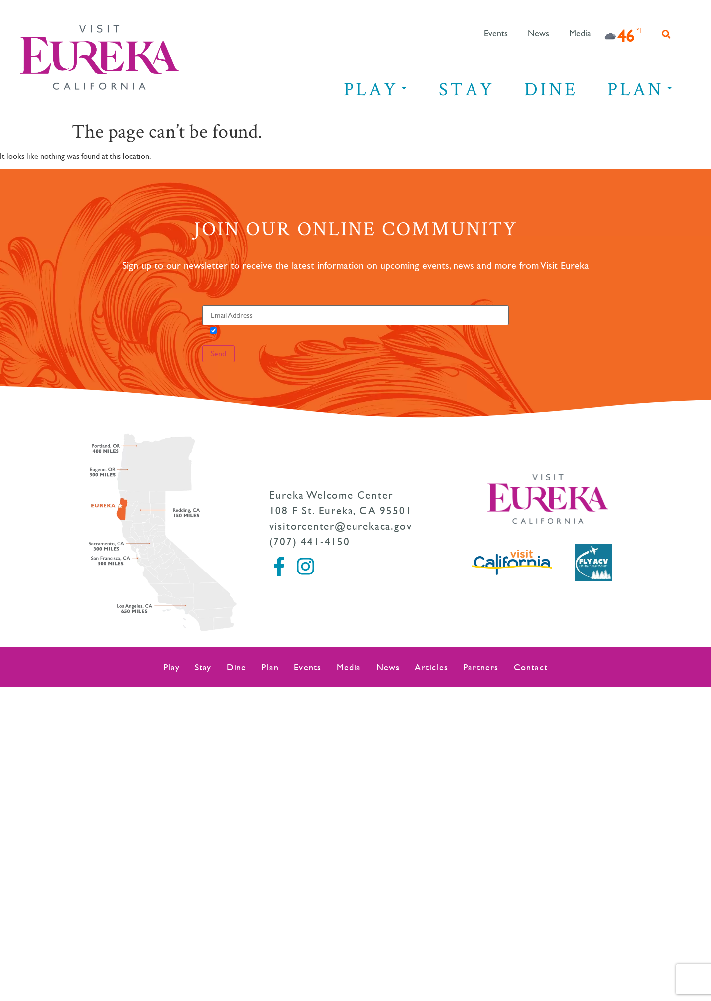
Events (496, 33)
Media (580, 33)
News (538, 33)
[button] (666, 34)
